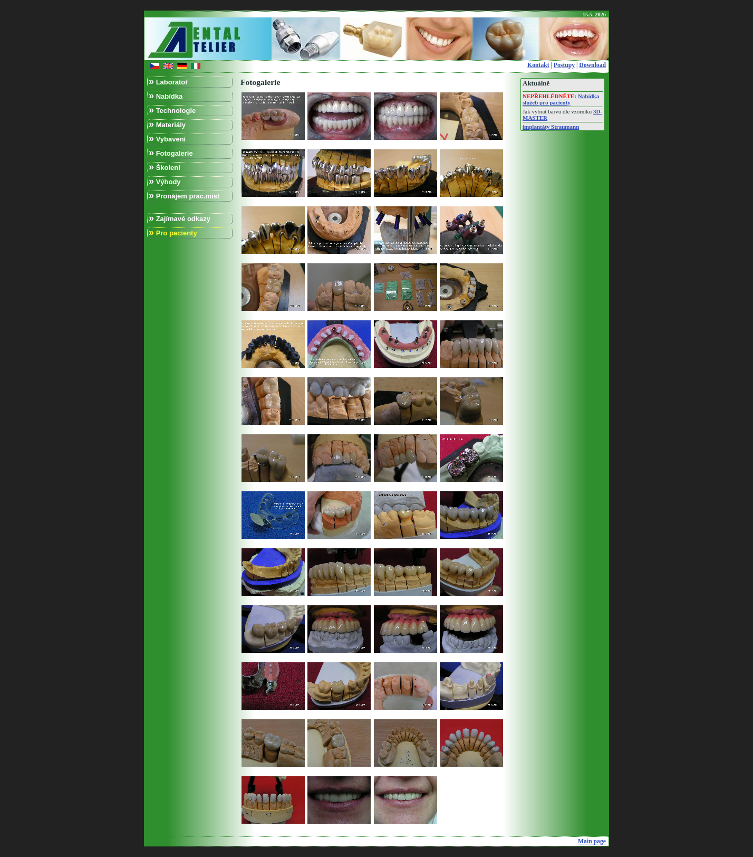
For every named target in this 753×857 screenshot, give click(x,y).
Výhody (165, 181)
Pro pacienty (173, 232)
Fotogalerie (171, 153)
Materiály (167, 124)
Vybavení (167, 139)
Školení (164, 167)
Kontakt (538, 65)
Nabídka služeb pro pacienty (561, 99)
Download (592, 65)
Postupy (564, 65)
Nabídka (165, 96)
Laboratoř (168, 82)
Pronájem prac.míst (184, 196)
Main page (592, 841)
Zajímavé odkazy (179, 218)
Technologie (172, 110)
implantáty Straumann (551, 126)
